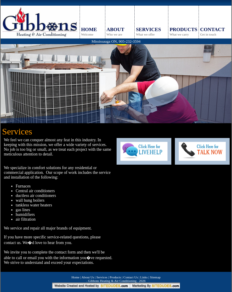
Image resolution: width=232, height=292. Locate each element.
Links (144, 277)
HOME (89, 29)
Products (115, 277)
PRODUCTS (183, 29)
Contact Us (130, 277)
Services (101, 277)
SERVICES (148, 29)
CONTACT (212, 29)
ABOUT (115, 29)
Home (75, 277)
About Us (87, 277)
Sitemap (155, 277)
